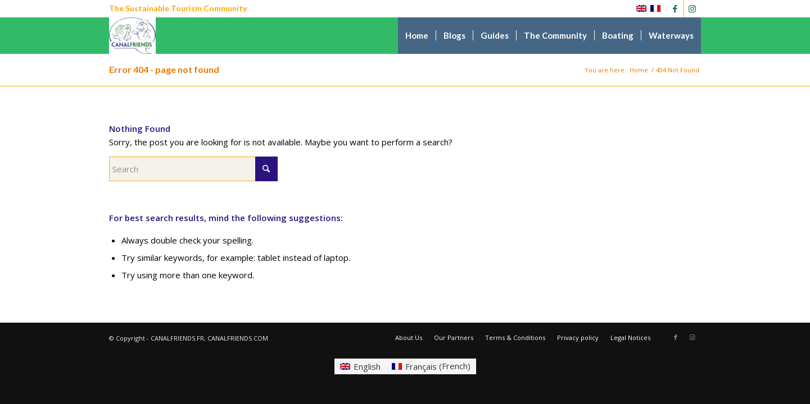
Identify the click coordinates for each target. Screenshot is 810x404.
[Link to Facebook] (675, 8)
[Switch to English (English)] (360, 366)
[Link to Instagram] (692, 8)
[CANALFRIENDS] (132, 35)
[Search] (193, 169)
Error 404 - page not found (164, 69)
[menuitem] (417, 35)
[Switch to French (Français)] (431, 366)
